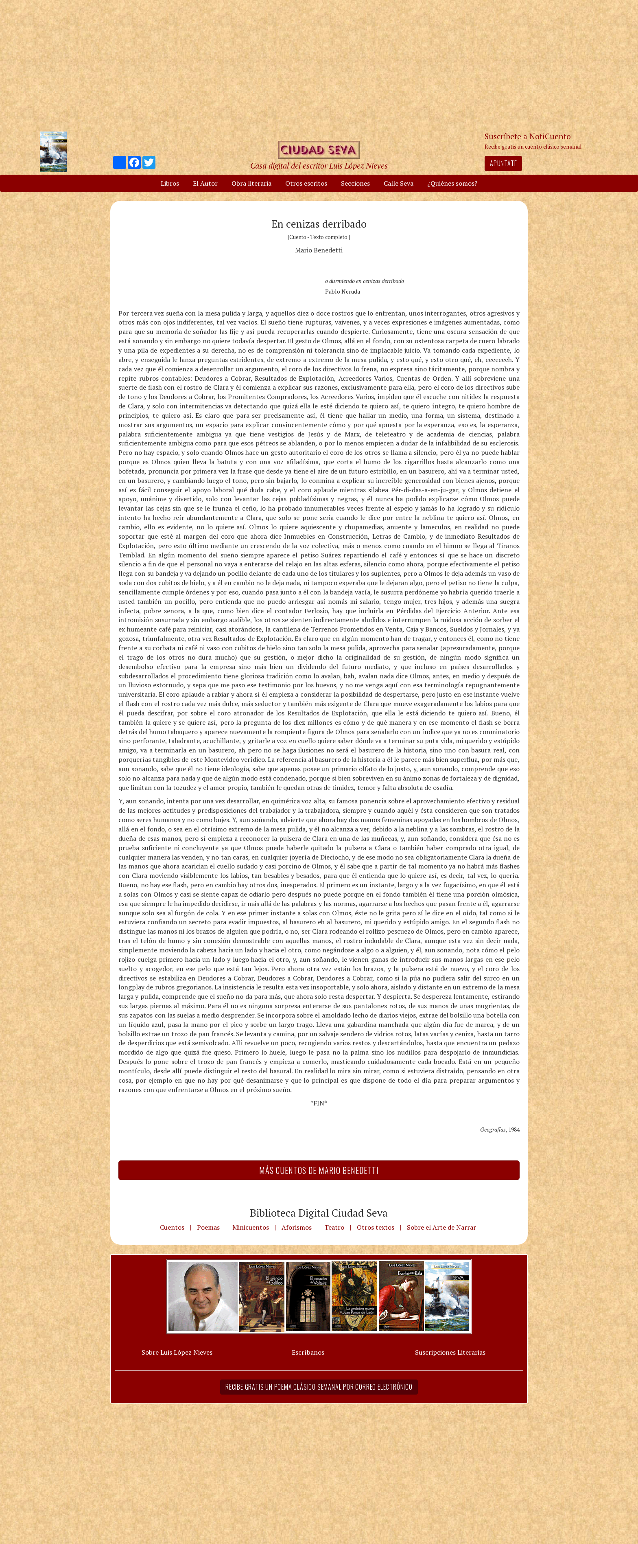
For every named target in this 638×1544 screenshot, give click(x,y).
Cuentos (172, 1227)
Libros (170, 183)
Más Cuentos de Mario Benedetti (319, 1170)
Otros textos (375, 1227)
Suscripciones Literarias (450, 1352)
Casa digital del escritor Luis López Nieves (319, 165)
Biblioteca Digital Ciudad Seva (319, 1212)
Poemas (208, 1227)
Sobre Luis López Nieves (177, 1352)
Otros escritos (306, 183)
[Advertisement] (319, 65)
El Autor (205, 183)
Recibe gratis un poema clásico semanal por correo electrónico (319, 1387)
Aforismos (297, 1227)
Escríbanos (308, 1352)
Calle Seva (398, 183)
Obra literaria (251, 183)
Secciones (355, 183)
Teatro (334, 1227)
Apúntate (503, 163)
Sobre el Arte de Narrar (441, 1227)
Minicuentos (250, 1227)
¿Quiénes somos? (452, 183)
